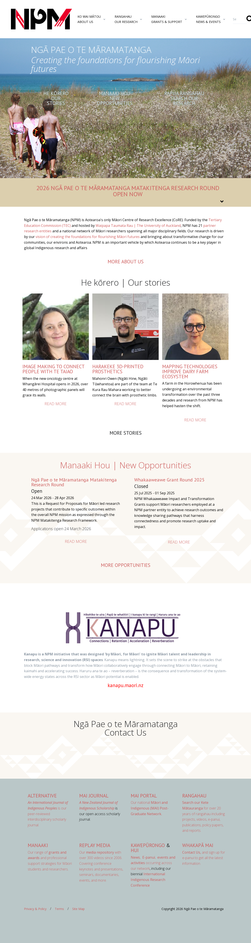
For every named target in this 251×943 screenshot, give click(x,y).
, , (143, 857)
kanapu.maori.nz (125, 685)
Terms (59, 909)
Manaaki (38, 845)
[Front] (30, 19)
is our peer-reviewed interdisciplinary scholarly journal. (48, 813)
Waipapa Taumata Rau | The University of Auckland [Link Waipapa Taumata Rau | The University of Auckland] (138, 225)
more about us (126, 261)
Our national (149, 808)
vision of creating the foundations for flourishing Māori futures (88, 236)
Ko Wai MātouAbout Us (89, 19)
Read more (56, 403)
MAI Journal (93, 795)
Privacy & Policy (35, 909)
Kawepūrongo (148, 845)
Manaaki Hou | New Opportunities (125, 465)
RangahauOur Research (126, 19)
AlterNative (42, 795)
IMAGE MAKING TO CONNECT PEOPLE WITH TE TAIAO (53, 369)
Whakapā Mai (197, 845)
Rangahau (194, 795)
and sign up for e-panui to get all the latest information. (203, 858)
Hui (135, 850)
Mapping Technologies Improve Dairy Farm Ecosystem (189, 371)
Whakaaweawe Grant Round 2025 (169, 480)
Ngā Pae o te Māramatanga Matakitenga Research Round (74, 482)
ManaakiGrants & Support (166, 19)
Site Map (78, 909)
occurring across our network (153, 863)
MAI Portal (144, 795)
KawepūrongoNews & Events (208, 19)
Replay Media (94, 845)
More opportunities (125, 565)
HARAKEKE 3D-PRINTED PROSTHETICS (117, 369)
